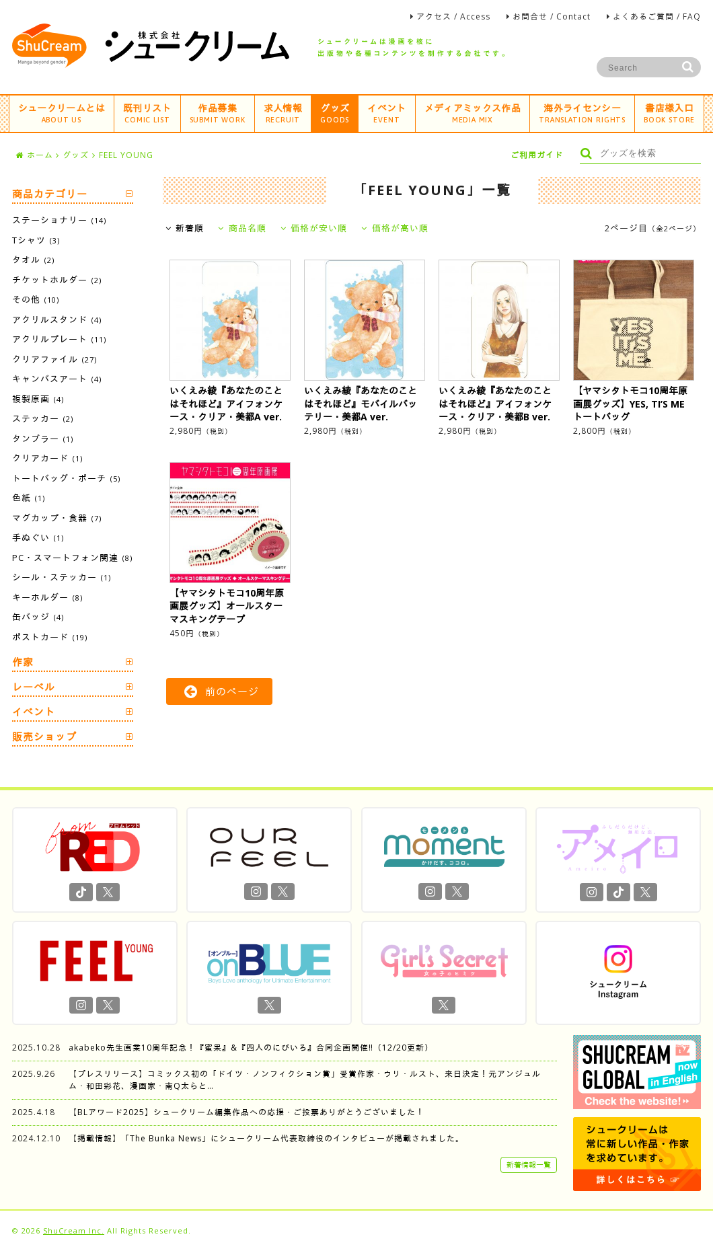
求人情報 (283, 113)
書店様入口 (669, 113)
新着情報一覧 (528, 1165)
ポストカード (49, 637)
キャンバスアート (57, 379)
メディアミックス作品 (472, 113)
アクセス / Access (453, 16)
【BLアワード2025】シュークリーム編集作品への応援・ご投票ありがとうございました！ (246, 1112)
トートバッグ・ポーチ (66, 478)
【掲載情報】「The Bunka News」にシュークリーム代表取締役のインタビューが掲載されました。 (266, 1138)
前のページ (221, 691)
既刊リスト (147, 113)
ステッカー (42, 418)
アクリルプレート (59, 339)
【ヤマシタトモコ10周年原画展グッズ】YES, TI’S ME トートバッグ (630, 403)
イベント (386, 113)
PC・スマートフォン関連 (72, 558)
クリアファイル (54, 359)
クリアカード (47, 458)
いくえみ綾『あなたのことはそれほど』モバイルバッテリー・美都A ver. (360, 403)
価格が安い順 (314, 228)
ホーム (34, 155)
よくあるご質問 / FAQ (657, 16)
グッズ (334, 113)
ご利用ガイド (537, 155)
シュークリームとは (61, 113)
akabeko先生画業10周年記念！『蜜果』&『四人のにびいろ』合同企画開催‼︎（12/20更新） (251, 1047)
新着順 (184, 228)
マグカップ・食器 (57, 518)
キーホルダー (47, 597)
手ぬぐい (38, 537)
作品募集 (218, 113)
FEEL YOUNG (126, 155)
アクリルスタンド (57, 319)
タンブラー (42, 438)
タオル (33, 260)
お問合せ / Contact (552, 16)
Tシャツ (36, 240)
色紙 (28, 498)
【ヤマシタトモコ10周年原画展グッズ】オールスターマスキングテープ (227, 606)
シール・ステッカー (61, 577)
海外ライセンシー (582, 113)
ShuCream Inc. (73, 1230)
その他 (35, 299)
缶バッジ (38, 617)
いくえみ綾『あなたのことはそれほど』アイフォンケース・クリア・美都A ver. (226, 403)
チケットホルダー (57, 280)
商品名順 (242, 228)
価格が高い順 (394, 228)
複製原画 (38, 399)
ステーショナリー (59, 220)
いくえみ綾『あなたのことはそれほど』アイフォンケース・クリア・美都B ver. (495, 403)
